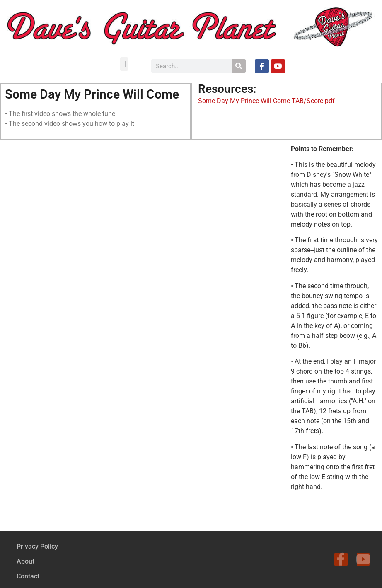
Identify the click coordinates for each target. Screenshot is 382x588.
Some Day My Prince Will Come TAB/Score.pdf (266, 101)
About (25, 561)
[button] (124, 64)
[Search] (239, 66)
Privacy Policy (37, 546)
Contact (28, 576)
